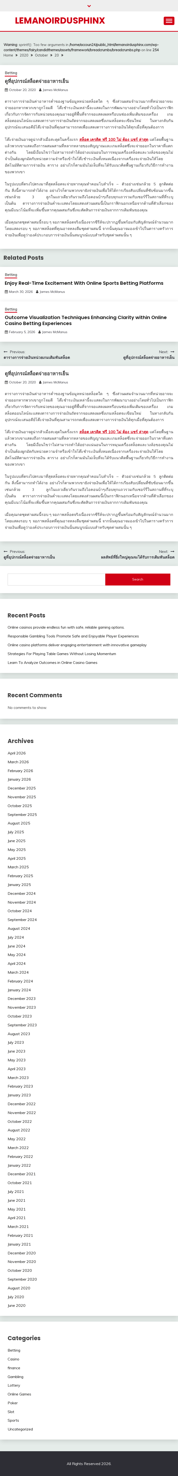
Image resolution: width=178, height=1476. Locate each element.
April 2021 (17, 1217)
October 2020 (20, 1270)
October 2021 (20, 1182)
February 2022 (20, 1156)
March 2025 (18, 867)
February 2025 (20, 875)
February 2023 (20, 1086)
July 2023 (16, 1042)
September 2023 (22, 1025)
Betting (11, 73)
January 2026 (19, 779)
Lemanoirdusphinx (60, 20)
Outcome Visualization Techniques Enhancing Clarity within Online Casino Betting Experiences (86, 320)
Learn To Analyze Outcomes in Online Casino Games (52, 662)
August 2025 (19, 823)
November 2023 (22, 1007)
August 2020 (19, 1288)
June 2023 (16, 1051)
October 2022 (20, 1121)
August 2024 (19, 928)
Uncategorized (20, 1429)
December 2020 (22, 1253)
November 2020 (22, 1261)
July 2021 (16, 1191)
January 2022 (19, 1165)
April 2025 (17, 858)
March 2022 (18, 1147)
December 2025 (22, 788)
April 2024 (17, 963)
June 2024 (16, 946)
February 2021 (20, 1235)
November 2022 (22, 1112)
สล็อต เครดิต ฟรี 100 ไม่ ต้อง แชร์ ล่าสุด (113, 139)
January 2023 (19, 1095)
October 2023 (20, 1016)
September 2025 (22, 814)
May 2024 (17, 954)
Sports (13, 1420)
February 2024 (20, 981)
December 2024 (22, 893)
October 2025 (20, 805)
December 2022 (22, 1103)
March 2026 (18, 761)
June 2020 (16, 1305)
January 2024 (19, 989)
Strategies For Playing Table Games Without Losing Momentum (62, 653)
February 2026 (20, 770)
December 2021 (22, 1173)
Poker (13, 1402)
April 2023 (17, 1068)
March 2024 (18, 972)
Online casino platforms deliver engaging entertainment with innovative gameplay (77, 644)
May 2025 (17, 849)
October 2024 (20, 910)
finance (14, 1367)
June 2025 (16, 840)
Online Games (19, 1394)
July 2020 (16, 1296)
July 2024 (16, 937)
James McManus (55, 90)
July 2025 (16, 832)
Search (137, 579)
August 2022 (19, 1130)
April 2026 (17, 753)
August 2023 (19, 1033)
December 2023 (22, 998)
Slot (11, 1411)
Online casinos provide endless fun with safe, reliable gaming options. (66, 627)
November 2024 (22, 902)
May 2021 (17, 1209)
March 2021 (18, 1226)
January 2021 (19, 1244)
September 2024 (22, 919)
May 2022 (17, 1138)
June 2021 (16, 1200)
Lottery (14, 1385)
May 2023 (17, 1060)
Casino (13, 1359)
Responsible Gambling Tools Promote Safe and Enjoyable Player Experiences (73, 636)
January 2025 (19, 884)
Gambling (15, 1376)
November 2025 (22, 796)
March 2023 (18, 1077)
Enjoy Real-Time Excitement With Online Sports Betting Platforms (84, 283)
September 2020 (22, 1279)
